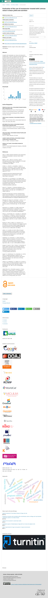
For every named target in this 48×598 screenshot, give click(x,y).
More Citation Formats (34, 37)
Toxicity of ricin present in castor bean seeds (11, 520)
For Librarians (5, 323)
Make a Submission (7, 293)
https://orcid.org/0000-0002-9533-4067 (8, 31)
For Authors (4, 321)
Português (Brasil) (6, 303)
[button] (5, 309)
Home (3, 4)
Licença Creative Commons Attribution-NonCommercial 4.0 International (26, 584)
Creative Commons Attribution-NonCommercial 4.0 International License (37, 63)
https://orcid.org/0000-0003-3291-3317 (10, 26)
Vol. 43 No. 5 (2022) (14, 4)
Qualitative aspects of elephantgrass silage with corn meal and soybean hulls (18, 524)
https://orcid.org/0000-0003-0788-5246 (10, 22)
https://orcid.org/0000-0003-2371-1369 (10, 17)
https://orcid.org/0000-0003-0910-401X (10, 40)
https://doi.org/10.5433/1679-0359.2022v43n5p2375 (15, 43)
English (4, 301)
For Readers (4, 320)
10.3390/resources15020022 (35, 123)
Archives (8, 4)
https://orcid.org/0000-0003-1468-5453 (10, 35)
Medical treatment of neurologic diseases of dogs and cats (14, 513)
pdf (31, 15)
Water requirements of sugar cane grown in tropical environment (16, 527)
